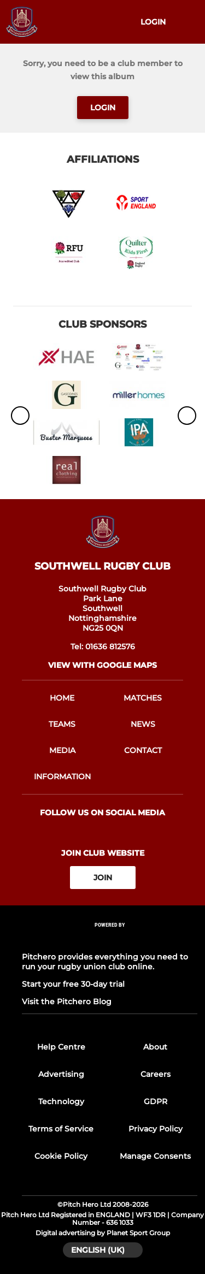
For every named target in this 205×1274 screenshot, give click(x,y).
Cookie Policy (60, 1156)
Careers (155, 1074)
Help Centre (61, 1047)
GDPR (155, 1101)
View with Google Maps (102, 665)
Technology (61, 1101)
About (155, 1047)
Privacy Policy (155, 1129)
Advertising (61, 1074)
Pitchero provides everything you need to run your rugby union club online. (105, 961)
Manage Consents (155, 1156)
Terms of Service (60, 1129)
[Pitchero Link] (110, 939)
